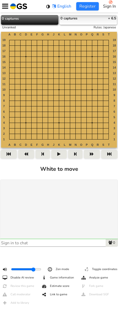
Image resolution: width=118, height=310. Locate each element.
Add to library (15, 303)
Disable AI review (18, 277)
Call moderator (16, 294)
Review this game (18, 286)
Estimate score (55, 286)
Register (87, 6)
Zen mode (58, 269)
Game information (58, 277)
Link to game (54, 294)
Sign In (109, 6)
